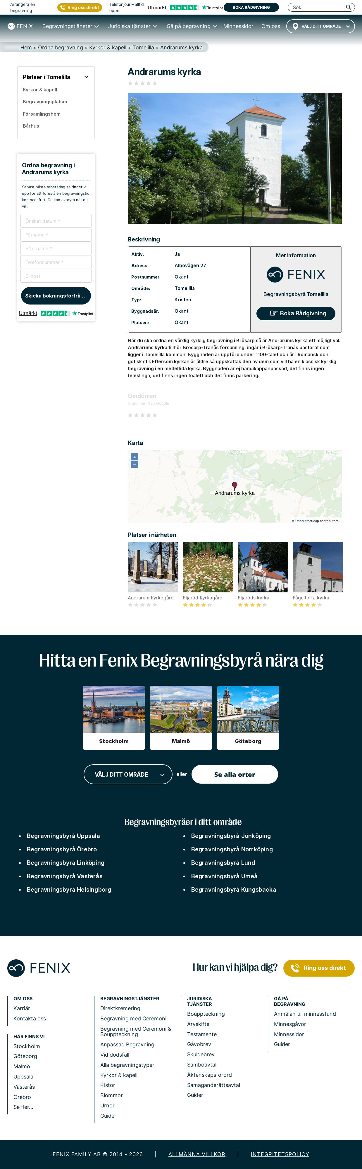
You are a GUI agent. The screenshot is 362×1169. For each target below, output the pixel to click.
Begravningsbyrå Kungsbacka (233, 889)
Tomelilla (185, 288)
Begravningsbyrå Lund (223, 862)
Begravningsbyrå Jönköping (231, 835)
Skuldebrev (201, 1054)
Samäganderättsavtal (213, 1085)
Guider (108, 1116)
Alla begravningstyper (127, 1065)
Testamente (202, 1034)
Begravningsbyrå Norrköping (232, 849)
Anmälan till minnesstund (305, 1014)
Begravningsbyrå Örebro (62, 849)
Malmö (21, 1066)
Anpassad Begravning (127, 1044)
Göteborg (25, 1056)
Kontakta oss (29, 1018)
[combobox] (320, 26)
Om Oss (22, 998)
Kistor (107, 1085)
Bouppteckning (206, 1014)
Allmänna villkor (196, 1154)
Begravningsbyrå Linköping (65, 862)
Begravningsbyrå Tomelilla (295, 294)
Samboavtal (201, 1065)
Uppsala (23, 1077)
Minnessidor (289, 1034)
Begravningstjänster (129, 998)
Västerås (24, 1087)
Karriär (21, 1008)
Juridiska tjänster (199, 1001)
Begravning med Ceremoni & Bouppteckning (135, 1032)
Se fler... (23, 1107)
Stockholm (26, 1046)
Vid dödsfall (114, 1055)
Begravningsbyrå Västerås (65, 876)
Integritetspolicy (280, 1154)
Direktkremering (120, 1008)
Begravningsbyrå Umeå (224, 876)
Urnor (107, 1105)
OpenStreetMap (307, 521)
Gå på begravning (289, 1001)
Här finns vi (28, 1036)
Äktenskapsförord (209, 1075)
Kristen (183, 299)
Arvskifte (198, 1024)
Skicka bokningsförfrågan (57, 296)
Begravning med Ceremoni (133, 1018)
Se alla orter (234, 774)
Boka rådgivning (251, 7)
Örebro (22, 1097)
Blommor (111, 1095)
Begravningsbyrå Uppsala (63, 835)
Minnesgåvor (290, 1024)
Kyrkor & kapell (118, 1075)
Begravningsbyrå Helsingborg (69, 889)
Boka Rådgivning (303, 313)
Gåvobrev (199, 1044)
